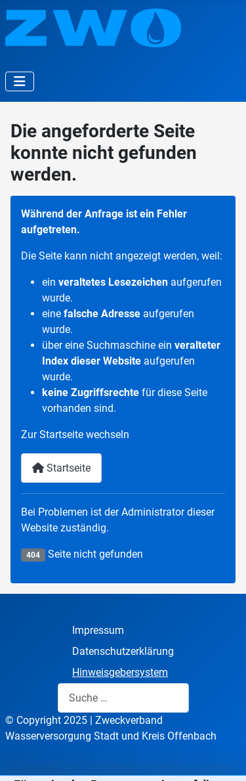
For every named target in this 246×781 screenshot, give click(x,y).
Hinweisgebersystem (120, 672)
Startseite (61, 468)
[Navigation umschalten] (19, 81)
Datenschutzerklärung (123, 651)
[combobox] (123, 698)
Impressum (98, 630)
